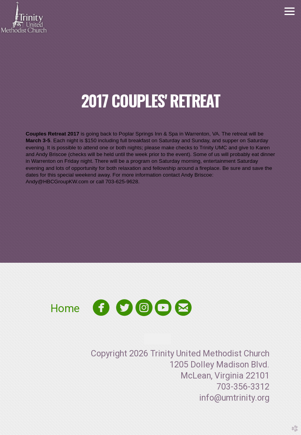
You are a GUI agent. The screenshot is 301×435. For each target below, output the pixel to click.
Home (69, 308)
